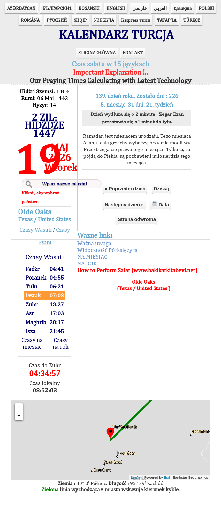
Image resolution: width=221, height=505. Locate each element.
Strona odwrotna (137, 219)
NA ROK (87, 263)
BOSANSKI (89, 8)
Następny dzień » (124, 204)
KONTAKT (133, 52)
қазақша (183, 8)
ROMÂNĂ (30, 20)
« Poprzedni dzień (125, 188)
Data (160, 204)
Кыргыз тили (135, 20)
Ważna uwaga (94, 243)
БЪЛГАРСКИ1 (57, 8)
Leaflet (136, 477)
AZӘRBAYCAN (21, 8)
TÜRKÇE (191, 20)
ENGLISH (116, 8)
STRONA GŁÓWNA (97, 52)
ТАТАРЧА (166, 20)
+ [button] (19, 407)
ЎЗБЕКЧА (104, 20)
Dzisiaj (161, 188)
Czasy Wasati (35, 229)
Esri (167, 477)
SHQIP (80, 20)
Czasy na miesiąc (32, 343)
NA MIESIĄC (92, 256)
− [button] (19, 416)
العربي (160, 8)
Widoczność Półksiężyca (107, 250)
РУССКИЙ (57, 20)
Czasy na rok (60, 343)
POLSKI (206, 8)
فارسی (139, 8)
